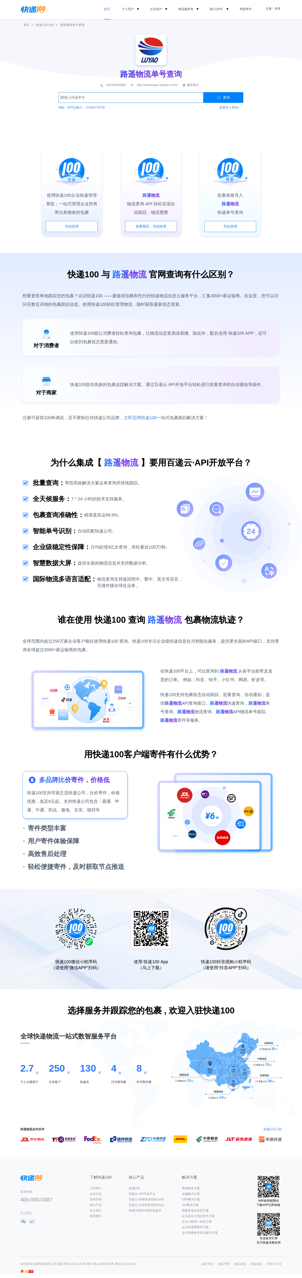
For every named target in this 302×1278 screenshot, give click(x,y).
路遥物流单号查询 (72, 25)
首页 (107, 9)
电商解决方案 (191, 1188)
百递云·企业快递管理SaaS (146, 1205)
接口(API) (216, 9)
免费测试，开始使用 (151, 226)
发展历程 (96, 1199)
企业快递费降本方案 (195, 1227)
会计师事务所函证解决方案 (200, 1232)
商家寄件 (246, 9)
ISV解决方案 (190, 1205)
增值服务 (256, 1264)
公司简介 (96, 1188)
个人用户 (128, 9)
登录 (278, 8)
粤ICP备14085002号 (100, 1264)
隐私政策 (240, 1264)
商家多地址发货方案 (195, 1210)
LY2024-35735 (95, 107)
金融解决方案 (191, 1193)
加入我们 (96, 1210)
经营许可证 (274, 1264)
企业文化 (96, 1193)
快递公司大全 (45, 25)
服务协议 (208, 1264)
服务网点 (193, 85)
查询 (223, 97)
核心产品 (96, 1205)
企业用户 (156, 9)
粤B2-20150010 (125, 1264)
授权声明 (224, 1264)
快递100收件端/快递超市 (145, 1210)
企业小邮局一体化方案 (197, 1221)
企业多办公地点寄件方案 (198, 1216)
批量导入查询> (229, 107)
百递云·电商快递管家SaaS (146, 1199)
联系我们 (96, 1216)
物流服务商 (185, 9)
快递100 (134, 1188)
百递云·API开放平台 (142, 1193)
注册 (269, 8)
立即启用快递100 (140, 417)
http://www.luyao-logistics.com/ (157, 85)
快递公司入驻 (273, 1129)
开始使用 (72, 226)
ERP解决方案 (191, 1199)
